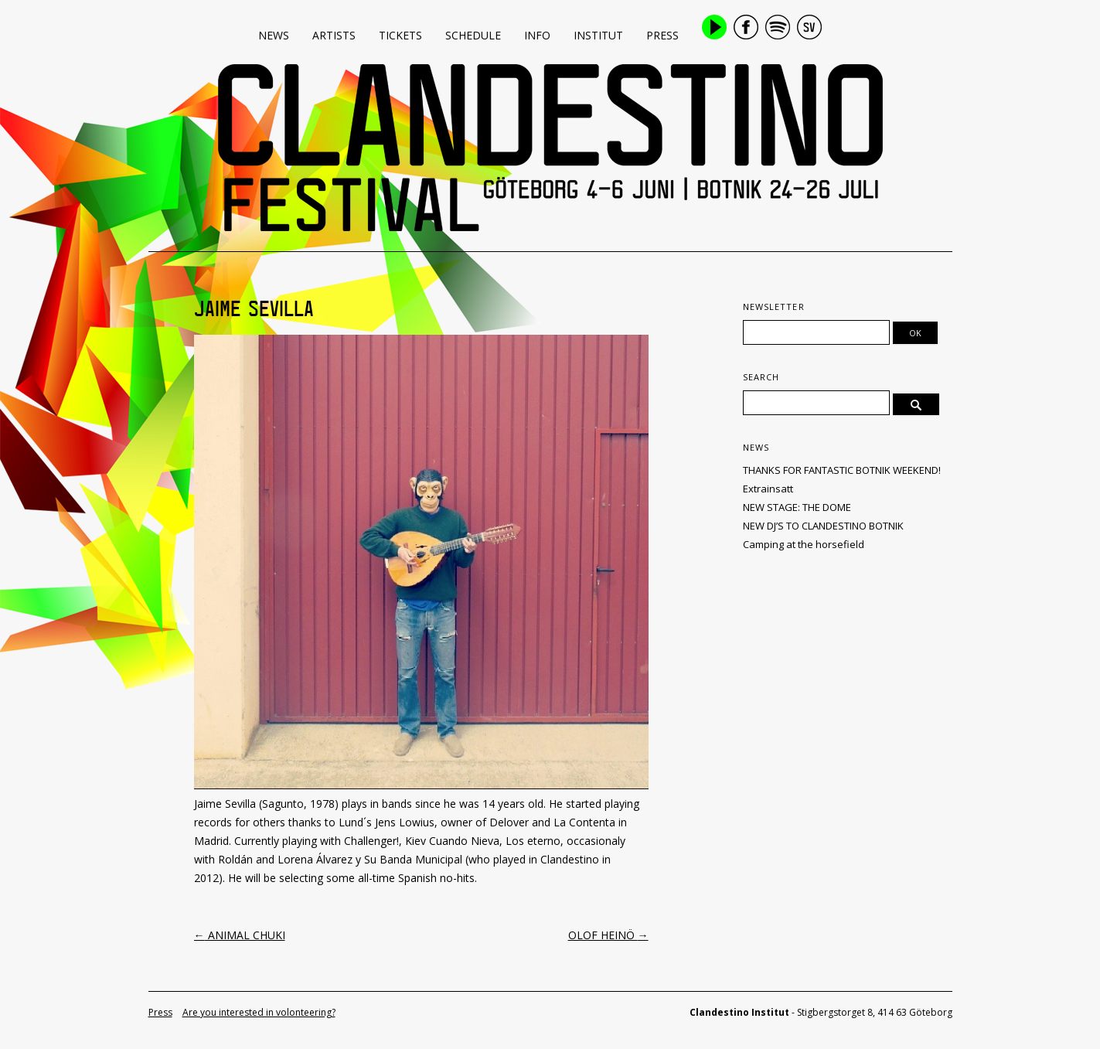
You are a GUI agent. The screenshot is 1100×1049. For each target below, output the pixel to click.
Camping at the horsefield (803, 544)
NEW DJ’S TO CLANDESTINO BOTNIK (823, 526)
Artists (334, 35)
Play (714, 27)
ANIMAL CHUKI (239, 935)
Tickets (400, 35)
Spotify (777, 27)
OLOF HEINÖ (608, 935)
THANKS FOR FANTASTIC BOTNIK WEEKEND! (842, 470)
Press (662, 35)
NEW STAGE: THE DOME (797, 507)
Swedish (809, 27)
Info (537, 35)
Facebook (746, 27)
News (273, 35)
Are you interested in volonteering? (258, 1012)
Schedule (473, 35)
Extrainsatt (768, 489)
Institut (598, 35)
